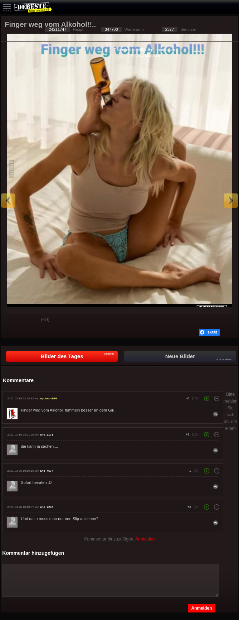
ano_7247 (46, 507)
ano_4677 (46, 470)
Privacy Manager (145, 55)
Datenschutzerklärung (133, 50)
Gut (12, 320)
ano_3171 (46, 434)
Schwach (30, 320)
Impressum (165, 50)
